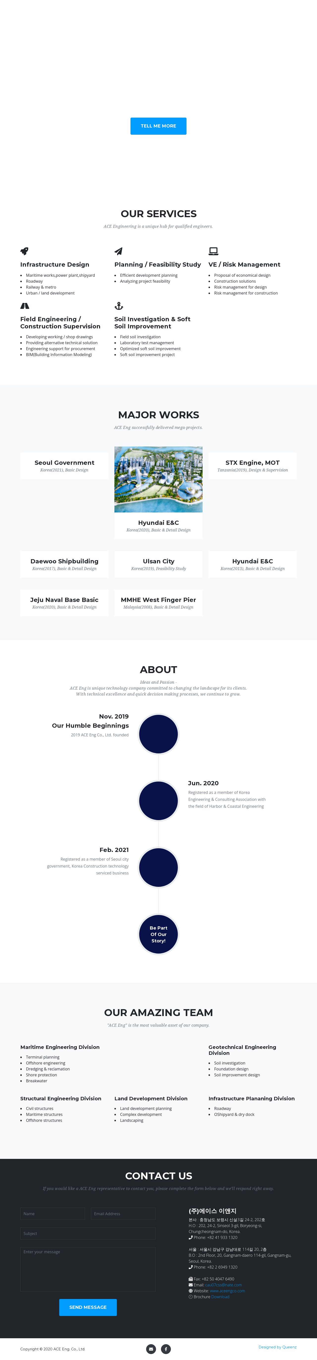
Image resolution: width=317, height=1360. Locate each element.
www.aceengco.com (227, 1291)
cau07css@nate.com (223, 1285)
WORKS (215, 11)
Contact (284, 11)
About (239, 11)
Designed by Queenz (278, 1347)
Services (188, 11)
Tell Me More (158, 126)
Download (220, 1296)
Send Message (88, 1307)
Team (261, 11)
